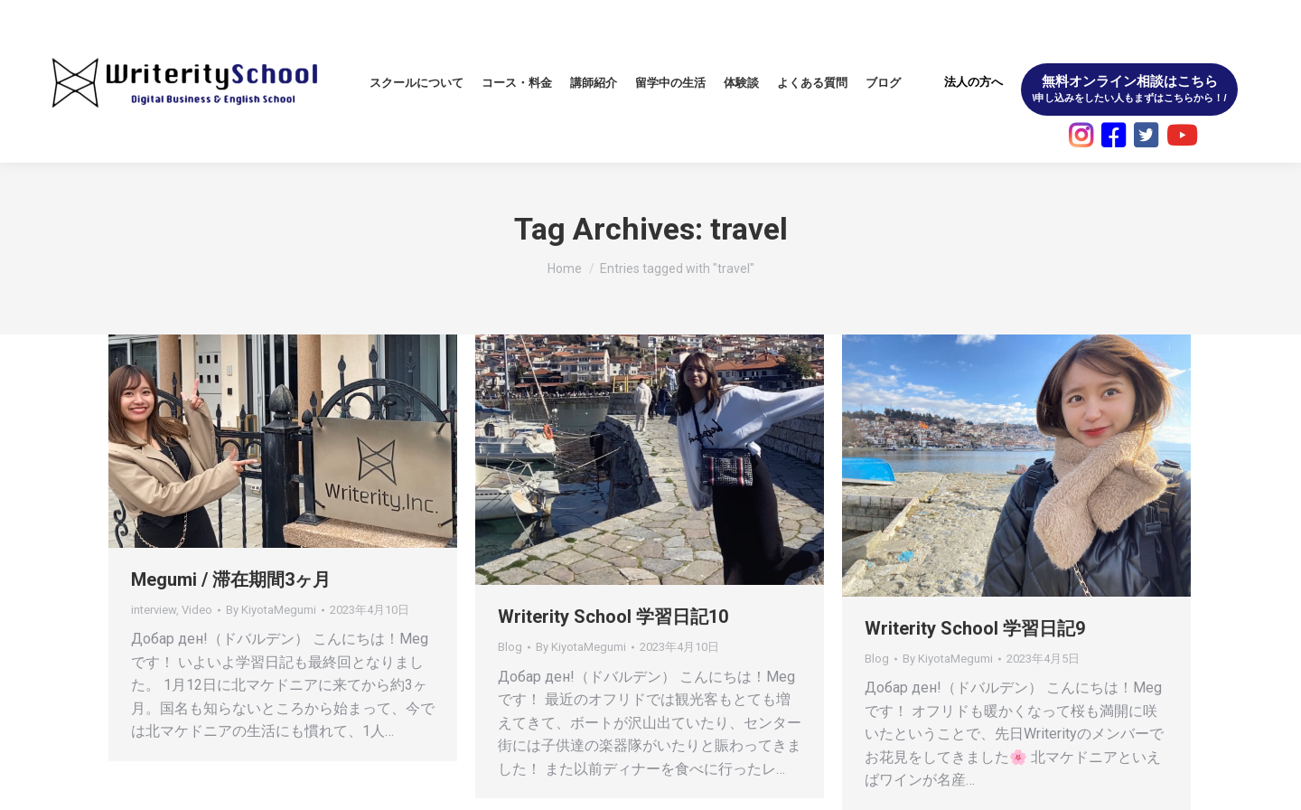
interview (153, 610)
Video (197, 610)
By (271, 610)
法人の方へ (973, 82)
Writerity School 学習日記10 (613, 616)
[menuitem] (416, 82)
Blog (510, 647)
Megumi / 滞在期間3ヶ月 (231, 579)
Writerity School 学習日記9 (975, 628)
